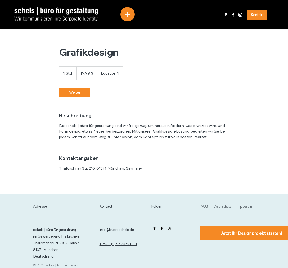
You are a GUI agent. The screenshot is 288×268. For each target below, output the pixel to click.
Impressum (244, 206)
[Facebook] (233, 15)
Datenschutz (222, 206)
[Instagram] (240, 15)
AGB (204, 206)
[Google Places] (226, 15)
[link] (74, 92)
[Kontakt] (257, 15)
